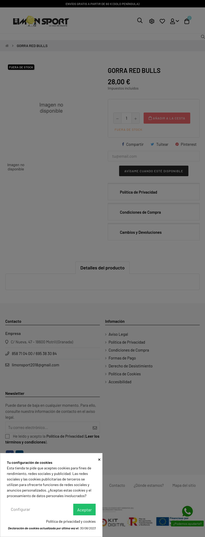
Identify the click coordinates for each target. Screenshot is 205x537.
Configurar (20, 509)
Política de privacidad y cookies (71, 521)
